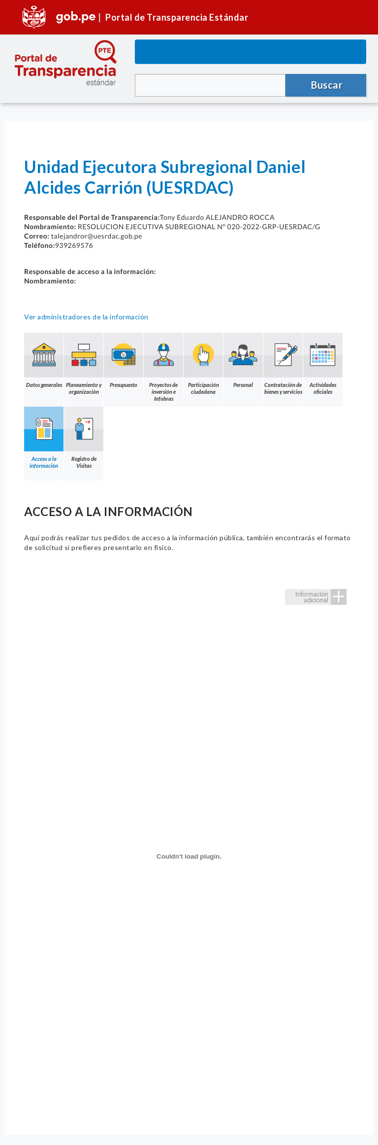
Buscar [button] (327, 85)
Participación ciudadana (203, 364)
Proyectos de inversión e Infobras (163, 367)
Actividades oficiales (323, 364)
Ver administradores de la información (86, 316)
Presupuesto (123, 360)
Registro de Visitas (83, 438)
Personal (243, 360)
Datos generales (43, 360)
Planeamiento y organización (83, 364)
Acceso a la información (43, 438)
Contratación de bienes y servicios (283, 364)
